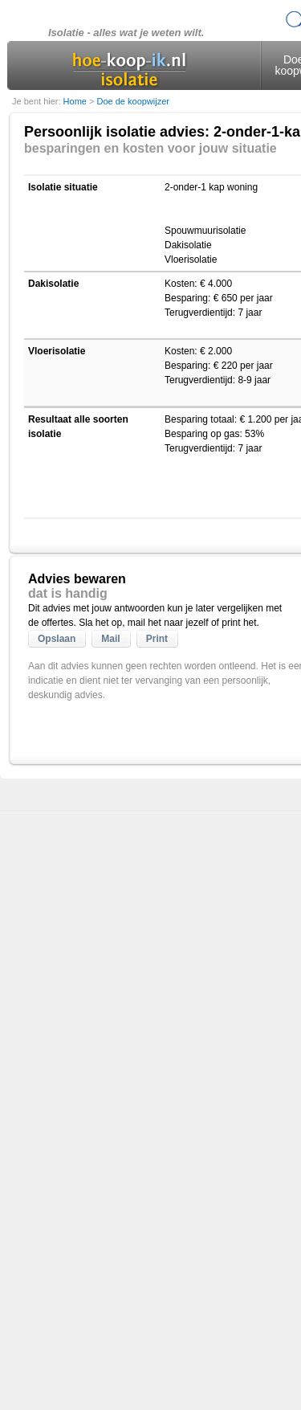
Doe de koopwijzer (132, 101)
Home (76, 101)
